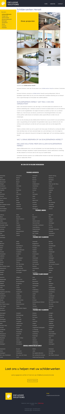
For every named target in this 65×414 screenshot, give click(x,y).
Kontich (34, 190)
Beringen (51, 214)
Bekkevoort (19, 279)
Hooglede (18, 321)
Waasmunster (19, 268)
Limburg (2, 214)
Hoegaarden (52, 287)
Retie (17, 200)
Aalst (1, 241)
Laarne (50, 254)
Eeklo (1, 247)
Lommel (51, 227)
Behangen (4, 21)
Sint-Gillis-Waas (20, 264)
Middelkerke (35, 331)
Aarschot (2, 277)
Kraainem (2, 293)
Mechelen (2, 194)
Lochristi (51, 256)
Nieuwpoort (3, 333)
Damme (2, 317)
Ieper (1, 323)
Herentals (18, 186)
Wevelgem (19, 342)
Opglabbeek (35, 231)
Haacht (50, 285)
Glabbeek (2, 285)
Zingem (2, 272)
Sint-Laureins (35, 264)
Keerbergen (19, 291)
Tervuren (51, 304)
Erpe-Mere (19, 247)
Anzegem (18, 313)
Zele (33, 270)
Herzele (2, 251)
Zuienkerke (35, 344)
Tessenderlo (52, 233)
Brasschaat (3, 182)
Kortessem (2, 227)
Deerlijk (51, 317)
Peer (1, 233)
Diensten (52, 3)
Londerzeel (51, 296)
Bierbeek (2, 281)
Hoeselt (18, 225)
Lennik (34, 293)
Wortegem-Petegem (21, 270)
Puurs (33, 198)
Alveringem (3, 313)
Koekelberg (52, 351)
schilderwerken (36, 93)
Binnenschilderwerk (7, 19)
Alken (17, 214)
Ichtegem (51, 321)
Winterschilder (5, 17)
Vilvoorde (51, 306)
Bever (50, 279)
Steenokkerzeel (20, 304)
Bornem (34, 179)
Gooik (17, 285)
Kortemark (51, 325)
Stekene (34, 266)
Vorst (17, 357)
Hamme (51, 249)
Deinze (1, 245)
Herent (18, 287)
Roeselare (51, 335)
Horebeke (18, 251)
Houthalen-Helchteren (38, 225)
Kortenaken (35, 291)
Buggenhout (35, 243)
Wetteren (51, 268)
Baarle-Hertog (52, 175)
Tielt (50, 338)
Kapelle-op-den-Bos (5, 291)
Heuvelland (3, 321)
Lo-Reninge (35, 329)
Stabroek (18, 204)
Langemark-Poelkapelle (38, 327)
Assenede (34, 241)
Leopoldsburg (35, 227)
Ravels (1, 200)
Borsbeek (51, 179)
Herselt (50, 186)
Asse (33, 277)
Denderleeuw (19, 245)
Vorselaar (51, 204)
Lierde (34, 256)
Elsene (34, 349)
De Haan (18, 317)
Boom (17, 179)
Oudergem (2, 353)
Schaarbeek (19, 353)
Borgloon (34, 217)
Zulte (50, 272)
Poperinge (35, 335)
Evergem (34, 247)
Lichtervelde (19, 329)
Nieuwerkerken (20, 231)
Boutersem (35, 281)
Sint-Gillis (51, 353)
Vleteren (34, 340)
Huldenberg (35, 289)
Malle (50, 192)
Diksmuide (18, 319)
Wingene (51, 342)
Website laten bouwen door (32, 403)
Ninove (18, 262)
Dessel (34, 182)
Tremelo (34, 306)
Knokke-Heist (3, 325)
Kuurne (18, 327)
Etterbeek (51, 349)
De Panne (34, 317)
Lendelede (2, 329)
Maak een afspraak (32, 380)
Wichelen (2, 270)
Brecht (18, 182)
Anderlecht (2, 349)
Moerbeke (35, 260)
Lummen (2, 229)
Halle (1, 287)
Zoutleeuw (2, 310)
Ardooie (34, 313)
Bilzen (1, 217)
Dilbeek (2, 283)
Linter (33, 296)
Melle (1, 260)
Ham (17, 221)
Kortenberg (51, 291)
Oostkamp (35, 333)
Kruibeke (18, 254)
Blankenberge (19, 315)
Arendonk (34, 175)
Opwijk (1, 300)
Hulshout (34, 188)
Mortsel (2, 196)
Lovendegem (19, 258)
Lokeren (2, 258)
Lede (17, 256)
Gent (1, 249)
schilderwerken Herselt (47, 88)
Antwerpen (19, 175)
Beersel (51, 277)
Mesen (1, 331)
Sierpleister (5, 22)
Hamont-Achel (36, 221)
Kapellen (2, 190)
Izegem (34, 323)
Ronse (1, 264)
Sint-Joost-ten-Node (21, 355)
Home (45, 3)
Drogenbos (19, 283)
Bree (50, 217)
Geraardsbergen (20, 249)
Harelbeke (51, 319)
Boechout (51, 177)
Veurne (18, 340)
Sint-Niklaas (19, 266)
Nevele (2, 262)
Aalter (17, 241)
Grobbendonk (35, 184)
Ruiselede (2, 338)
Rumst (50, 200)
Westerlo (18, 206)
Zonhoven (51, 235)
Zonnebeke (19, 344)
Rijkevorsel (35, 200)
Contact (60, 3)
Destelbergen (52, 245)
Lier (1, 192)
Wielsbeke (35, 342)
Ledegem (51, 327)
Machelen (18, 298)
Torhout (2, 340)
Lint (33, 192)
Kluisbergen (52, 251)
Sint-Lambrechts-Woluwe (38, 355)
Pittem (17, 335)
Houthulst (34, 321)
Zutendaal (2, 237)
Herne (34, 287)
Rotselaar (18, 302)
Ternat (34, 304)
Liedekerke (3, 296)
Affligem (18, 277)
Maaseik (18, 229)
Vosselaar (2, 206)
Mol (50, 194)
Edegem (2, 184)
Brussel (18, 349)
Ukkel (1, 357)
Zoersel (51, 208)
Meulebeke (19, 331)
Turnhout (34, 204)
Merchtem (51, 298)
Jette (33, 351)
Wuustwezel (19, 208)
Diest (50, 281)
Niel (17, 196)
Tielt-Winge (3, 306)
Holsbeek (18, 289)
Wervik (1, 342)
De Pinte (51, 243)
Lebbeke (2, 256)
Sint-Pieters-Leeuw (4, 304)
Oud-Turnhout (3, 198)
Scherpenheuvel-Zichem (38, 302)
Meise (33, 298)
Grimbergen (35, 285)
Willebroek (51, 206)
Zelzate (50, 270)
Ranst (50, 198)
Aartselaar (2, 175)
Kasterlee (18, 190)
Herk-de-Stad (35, 223)
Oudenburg (2, 335)
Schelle (2, 202)
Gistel (33, 319)
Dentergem (3, 319)
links (32, 405)
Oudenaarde (52, 262)
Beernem (2, 315)
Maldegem (51, 258)
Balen (1, 177)
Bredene (34, 315)
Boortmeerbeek (20, 281)
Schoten (34, 202)
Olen (50, 196)
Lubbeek (2, 298)
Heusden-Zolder (4, 225)
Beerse (18, 177)
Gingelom (51, 219)
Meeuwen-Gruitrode (54, 229)
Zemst (50, 308)
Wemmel (2, 308)
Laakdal (51, 190)
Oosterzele (35, 262)
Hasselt (50, 221)
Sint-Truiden (35, 233)
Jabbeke (51, 323)
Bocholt (18, 217)
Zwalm (1, 274)
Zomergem (19, 272)
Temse (50, 266)
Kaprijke (34, 251)
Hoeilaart (2, 289)
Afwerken (4, 27)
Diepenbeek (3, 219)
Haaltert (34, 249)
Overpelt (51, 231)
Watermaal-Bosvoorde (38, 357)
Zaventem (35, 308)
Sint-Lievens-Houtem (54, 264)
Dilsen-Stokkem (20, 219)
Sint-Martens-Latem (5, 266)
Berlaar (34, 177)
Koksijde (34, 325)
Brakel (18, 243)
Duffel (50, 182)
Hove (17, 188)
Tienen (18, 306)
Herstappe (51, 223)
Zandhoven (35, 208)
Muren (3, 24)
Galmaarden (35, 283)
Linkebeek (18, 296)
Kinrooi (50, 225)
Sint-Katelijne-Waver (5, 204)
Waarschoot (3, 268)
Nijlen (33, 196)
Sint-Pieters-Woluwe (54, 355)
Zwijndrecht (3, 210)
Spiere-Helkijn (19, 338)
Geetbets (51, 283)
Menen (50, 329)
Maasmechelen (36, 229)
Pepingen (51, 300)
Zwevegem (51, 344)
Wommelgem (3, 208)
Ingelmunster (19, 323)
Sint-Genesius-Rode (53, 302)
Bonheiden (2, 179)
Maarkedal (35, 258)
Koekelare (19, 325)
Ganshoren (19, 351)
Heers (17, 223)
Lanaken (18, 227)
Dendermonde (36, 245)
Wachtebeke (35, 268)
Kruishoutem (35, 254)
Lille (17, 192)
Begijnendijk (3, 279)
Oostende (18, 333)
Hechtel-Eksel (3, 223)
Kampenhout (52, 289)
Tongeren (2, 235)
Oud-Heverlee (19, 300)
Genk (33, 219)
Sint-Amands (52, 202)
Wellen (34, 235)
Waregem (51, 340)
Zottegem (35, 272)
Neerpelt (2, 231)
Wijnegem (34, 206)
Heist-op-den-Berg (53, 184)
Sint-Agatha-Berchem (37, 353)
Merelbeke (19, 260)
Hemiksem (2, 186)
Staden (34, 338)
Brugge (50, 315)
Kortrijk (2, 327)
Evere (1, 351)
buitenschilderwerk (6, 14)
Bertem (34, 279)
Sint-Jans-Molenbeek (5, 355)
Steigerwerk (5, 16)
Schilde (18, 202)
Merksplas (35, 194)
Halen (1, 221)
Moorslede (51, 331)
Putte (17, 198)
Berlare (50, 241)
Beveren (2, 243)
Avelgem (51, 313)
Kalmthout (51, 188)
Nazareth (51, 260)
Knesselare (3, 254)
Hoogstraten (3, 188)
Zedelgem (2, 344)
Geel (17, 184)
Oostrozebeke (52, 333)
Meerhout (18, 194)
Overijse (34, 300)
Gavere (50, 247)
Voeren (18, 235)
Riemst (18, 233)
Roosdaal (2, 302)
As (33, 214)
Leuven (50, 293)
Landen (18, 293)
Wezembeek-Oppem (21, 308)
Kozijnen (4, 26)
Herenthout (35, 186)
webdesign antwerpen (32, 409)
